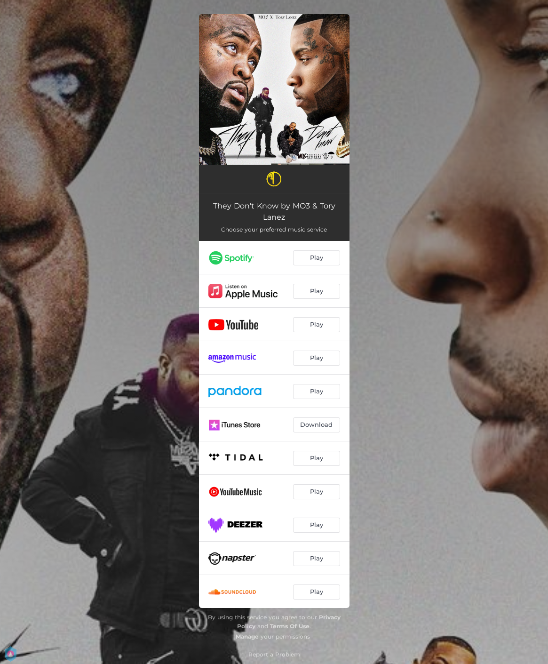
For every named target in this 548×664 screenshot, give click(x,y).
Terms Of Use (290, 626)
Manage (247, 636)
